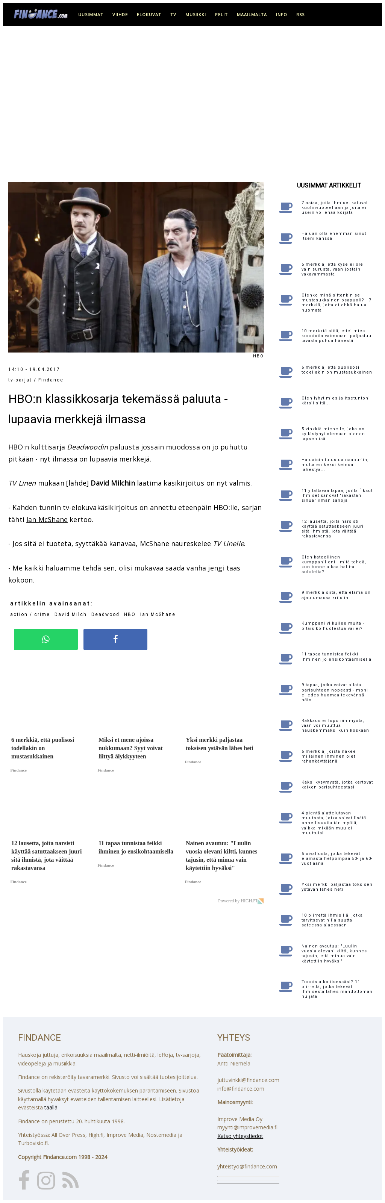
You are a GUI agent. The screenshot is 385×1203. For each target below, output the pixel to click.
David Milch (71, 614)
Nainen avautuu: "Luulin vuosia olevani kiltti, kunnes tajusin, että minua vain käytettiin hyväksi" (334, 954)
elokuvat (149, 14)
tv (173, 14)
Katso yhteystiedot (240, 1135)
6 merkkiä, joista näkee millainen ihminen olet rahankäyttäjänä (329, 756)
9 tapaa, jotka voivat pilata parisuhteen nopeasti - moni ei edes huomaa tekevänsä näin (335, 692)
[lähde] (77, 482)
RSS (300, 14)
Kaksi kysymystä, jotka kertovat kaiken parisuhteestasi (337, 785)
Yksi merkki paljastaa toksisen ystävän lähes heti (337, 887)
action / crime (30, 614)
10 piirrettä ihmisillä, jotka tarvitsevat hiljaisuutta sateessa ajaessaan (332, 920)
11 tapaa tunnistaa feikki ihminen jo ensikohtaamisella (336, 656)
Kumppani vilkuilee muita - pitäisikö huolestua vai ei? (333, 626)
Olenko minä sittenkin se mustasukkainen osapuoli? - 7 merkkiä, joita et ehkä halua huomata (336, 303)
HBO (130, 614)
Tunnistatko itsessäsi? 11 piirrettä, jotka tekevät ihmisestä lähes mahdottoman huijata (337, 989)
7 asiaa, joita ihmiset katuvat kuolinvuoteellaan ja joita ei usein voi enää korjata (335, 207)
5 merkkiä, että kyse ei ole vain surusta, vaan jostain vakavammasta (332, 269)
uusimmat (90, 14)
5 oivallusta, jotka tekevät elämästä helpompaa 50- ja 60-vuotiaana (337, 858)
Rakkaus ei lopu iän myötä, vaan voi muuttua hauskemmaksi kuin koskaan (335, 725)
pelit (221, 14)
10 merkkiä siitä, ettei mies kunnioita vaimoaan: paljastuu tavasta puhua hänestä (336, 335)
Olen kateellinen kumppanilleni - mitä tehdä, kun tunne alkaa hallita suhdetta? (334, 565)
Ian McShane (47, 519)
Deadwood (105, 614)
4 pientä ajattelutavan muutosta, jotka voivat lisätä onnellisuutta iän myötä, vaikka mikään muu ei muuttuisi (334, 823)
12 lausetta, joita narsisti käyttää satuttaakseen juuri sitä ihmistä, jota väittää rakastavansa (333, 529)
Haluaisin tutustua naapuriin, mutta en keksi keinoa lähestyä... (335, 464)
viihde (120, 14)
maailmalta (252, 14)
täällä (51, 1107)
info (281, 14)
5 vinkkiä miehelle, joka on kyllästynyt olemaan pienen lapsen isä (333, 434)
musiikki (195, 14)
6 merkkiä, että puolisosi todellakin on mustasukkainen (337, 370)
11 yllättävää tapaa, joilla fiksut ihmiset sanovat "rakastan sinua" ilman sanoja (337, 495)
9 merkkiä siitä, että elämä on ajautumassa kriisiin (336, 595)
